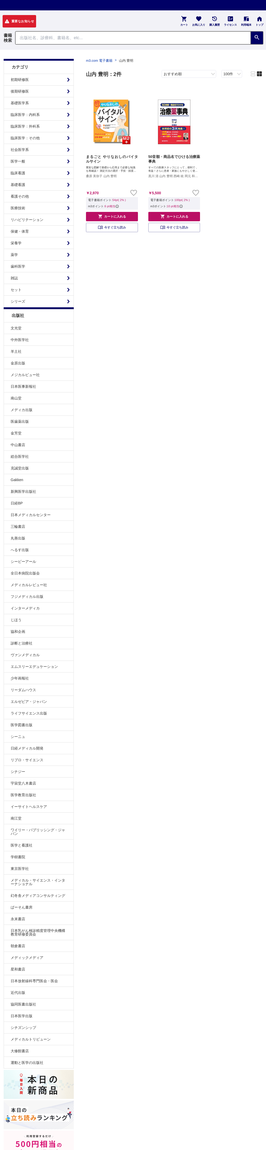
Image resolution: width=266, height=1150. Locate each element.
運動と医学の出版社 (27, 1063)
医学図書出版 (21, 725)
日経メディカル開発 (27, 748)
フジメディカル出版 (27, 596)
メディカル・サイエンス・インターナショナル (38, 882)
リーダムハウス (23, 690)
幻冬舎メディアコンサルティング (38, 895)
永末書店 (18, 919)
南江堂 (16, 818)
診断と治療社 (21, 643)
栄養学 (16, 243)
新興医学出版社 (23, 491)
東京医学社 (20, 869)
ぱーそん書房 (21, 907)
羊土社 (16, 351)
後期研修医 (20, 91)
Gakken (17, 480)
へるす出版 (20, 550)
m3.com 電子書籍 (99, 60)
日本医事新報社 (23, 386)
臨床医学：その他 (25, 138)
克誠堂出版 (20, 468)
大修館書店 (20, 1051)
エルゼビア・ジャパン (29, 701)
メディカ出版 (21, 410)
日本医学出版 (21, 1016)
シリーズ (18, 301)
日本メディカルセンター (31, 515)
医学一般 (18, 161)
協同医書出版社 (23, 1004)
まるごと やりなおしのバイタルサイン (112, 159)
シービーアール (23, 561)
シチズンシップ (23, 1028)
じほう (16, 620)
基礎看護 (18, 185)
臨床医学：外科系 (25, 126)
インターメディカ (25, 608)
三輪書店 (18, 526)
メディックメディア (27, 957)
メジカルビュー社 (25, 375)
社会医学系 (20, 150)
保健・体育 (20, 231)
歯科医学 (18, 266)
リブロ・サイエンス (27, 760)
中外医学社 (20, 340)
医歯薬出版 (20, 421)
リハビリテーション (27, 220)
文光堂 (16, 328)
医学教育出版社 (23, 795)
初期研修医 (20, 80)
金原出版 (18, 363)
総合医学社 (20, 456)
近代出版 (18, 992)
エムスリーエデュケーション (34, 666)
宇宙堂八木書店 (23, 783)
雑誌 (14, 278)
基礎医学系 (20, 103)
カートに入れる (112, 216)
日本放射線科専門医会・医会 (34, 981)
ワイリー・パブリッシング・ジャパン (38, 832)
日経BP (17, 503)
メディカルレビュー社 (29, 585)
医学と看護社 (21, 845)
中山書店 (18, 445)
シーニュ (18, 737)
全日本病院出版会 (25, 573)
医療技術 (18, 208)
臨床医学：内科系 (25, 115)
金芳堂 (16, 433)
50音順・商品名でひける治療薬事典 (174, 159)
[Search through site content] (133, 37)
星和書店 (18, 969)
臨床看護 (18, 173)
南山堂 (16, 398)
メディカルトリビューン (31, 1039)
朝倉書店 (18, 946)
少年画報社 (20, 678)
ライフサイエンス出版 (29, 713)
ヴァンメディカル (25, 655)
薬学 (14, 255)
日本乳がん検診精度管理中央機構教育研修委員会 (38, 932)
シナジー (18, 772)
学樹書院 (18, 857)
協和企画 (18, 631)
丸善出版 (18, 538)
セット (16, 290)
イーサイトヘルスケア (29, 807)
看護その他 (20, 196)
